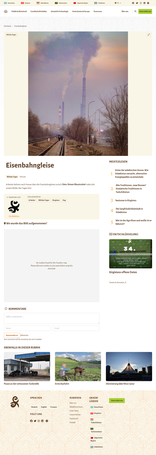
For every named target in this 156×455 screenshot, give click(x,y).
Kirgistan (55, 200)
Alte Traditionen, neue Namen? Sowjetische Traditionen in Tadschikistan (131, 188)
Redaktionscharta (76, 407)
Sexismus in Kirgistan (125, 200)
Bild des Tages (11, 35)
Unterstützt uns (145, 11)
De (116, 3)
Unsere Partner (75, 415)
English (44, 407)
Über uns (125, 11)
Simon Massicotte (76, 184)
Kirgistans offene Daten (123, 272)
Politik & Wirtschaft (19, 11)
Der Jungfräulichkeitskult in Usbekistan (129, 210)
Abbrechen (24, 335)
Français (53, 407)
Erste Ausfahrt (62, 384)
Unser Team (74, 411)
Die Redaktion (14, 216)
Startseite (7, 26)
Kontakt (73, 422)
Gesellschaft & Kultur (39, 11)
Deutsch (34, 407)
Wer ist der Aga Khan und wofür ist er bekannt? (134, 222)
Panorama (98, 11)
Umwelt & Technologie (59, 11)
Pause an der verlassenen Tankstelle (21, 384)
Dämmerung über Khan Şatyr (120, 384)
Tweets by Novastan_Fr (117, 282)
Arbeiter (32, 200)
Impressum (74, 419)
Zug (64, 200)
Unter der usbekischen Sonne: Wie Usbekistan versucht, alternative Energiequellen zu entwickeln (131, 173)
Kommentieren (12, 335)
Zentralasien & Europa (81, 11)
